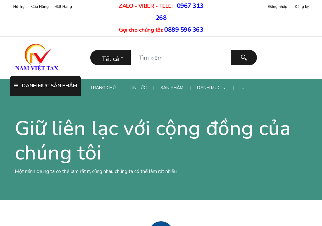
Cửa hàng (40, 6)
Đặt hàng (63, 6)
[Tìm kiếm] (244, 57)
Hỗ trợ (19, 6)
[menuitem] (106, 88)
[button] (243, 88)
